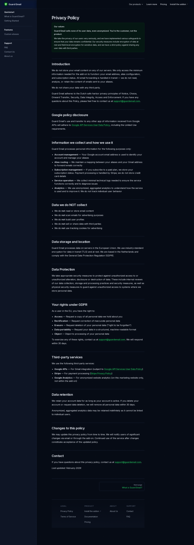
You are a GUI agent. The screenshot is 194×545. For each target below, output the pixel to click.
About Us (114, 511)
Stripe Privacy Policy (101, 373)
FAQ (128, 516)
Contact (130, 511)
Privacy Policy (66, 511)
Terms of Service (68, 516)
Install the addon (92, 511)
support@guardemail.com (127, 101)
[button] (18, 12)
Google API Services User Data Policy (91, 125)
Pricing (87, 522)
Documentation (91, 516)
